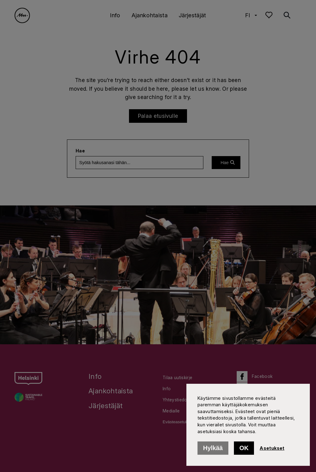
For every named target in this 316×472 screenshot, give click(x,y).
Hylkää (213, 448)
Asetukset (272, 448)
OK (244, 448)
